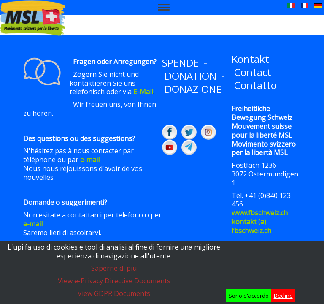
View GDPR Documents (114, 293)
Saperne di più (114, 268)
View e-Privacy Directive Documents (114, 280)
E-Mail (143, 91)
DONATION (190, 76)
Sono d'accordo (249, 295)
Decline (283, 295)
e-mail (90, 159)
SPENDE (180, 63)
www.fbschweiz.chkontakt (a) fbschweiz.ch (260, 221)
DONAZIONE (193, 89)
